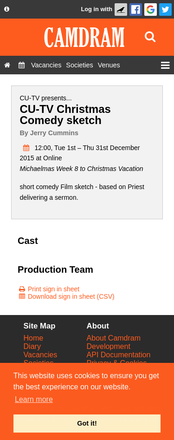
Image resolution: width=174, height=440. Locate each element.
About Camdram (114, 338)
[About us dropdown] (6, 9)
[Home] (7, 65)
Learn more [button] (34, 399)
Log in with (96, 9)
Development (108, 346)
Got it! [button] (87, 423)
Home (34, 338)
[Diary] (21, 65)
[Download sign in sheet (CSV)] (66, 296)
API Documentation (119, 355)
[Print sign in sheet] (48, 289)
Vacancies (41, 355)
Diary (32, 346)
